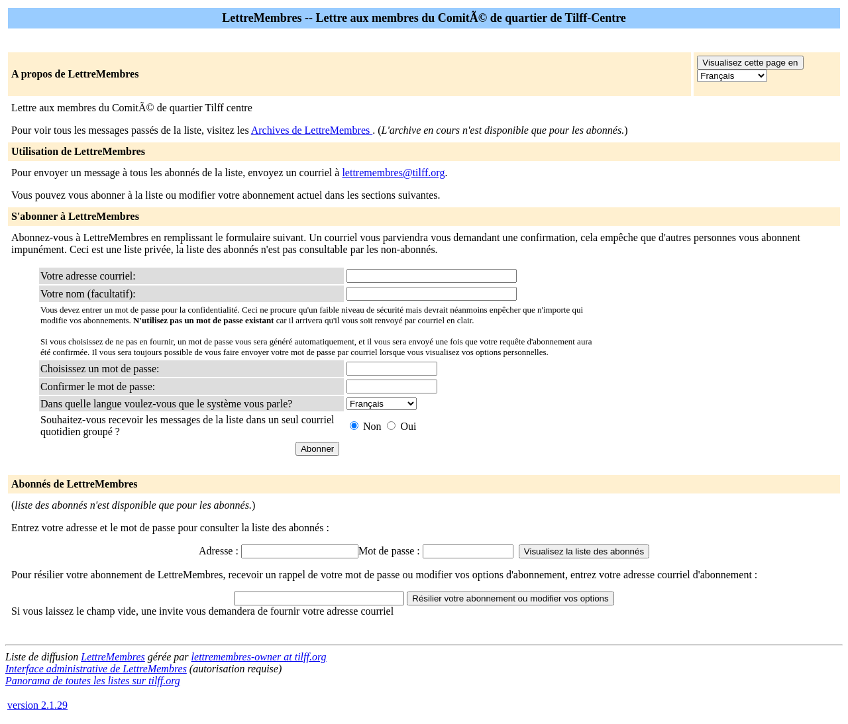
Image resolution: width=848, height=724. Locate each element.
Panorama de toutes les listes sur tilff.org (92, 680)
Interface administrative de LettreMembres (96, 668)
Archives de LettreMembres (311, 130)
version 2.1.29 (37, 705)
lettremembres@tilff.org (393, 172)
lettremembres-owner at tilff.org (259, 656)
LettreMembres (113, 656)
